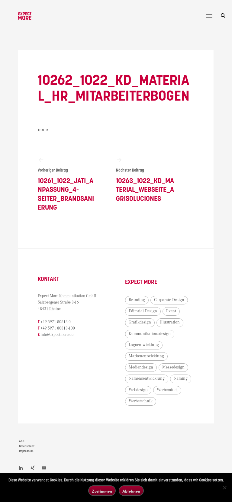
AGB (21, 441)
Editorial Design (143, 311)
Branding (137, 300)
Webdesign (138, 390)
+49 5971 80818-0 (55, 322)
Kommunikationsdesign (150, 334)
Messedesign (173, 367)
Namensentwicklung (147, 378)
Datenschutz (26, 446)
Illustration (170, 322)
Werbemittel (167, 390)
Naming (181, 378)
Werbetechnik (141, 401)
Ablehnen (131, 491)
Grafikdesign (140, 322)
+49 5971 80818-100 (57, 328)
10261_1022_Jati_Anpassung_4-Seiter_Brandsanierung (67, 184)
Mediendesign (141, 367)
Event (171, 311)
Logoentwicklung (144, 345)
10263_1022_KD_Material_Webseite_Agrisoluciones (145, 179)
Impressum (26, 451)
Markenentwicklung (146, 356)
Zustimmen (102, 491)
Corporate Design (169, 300)
